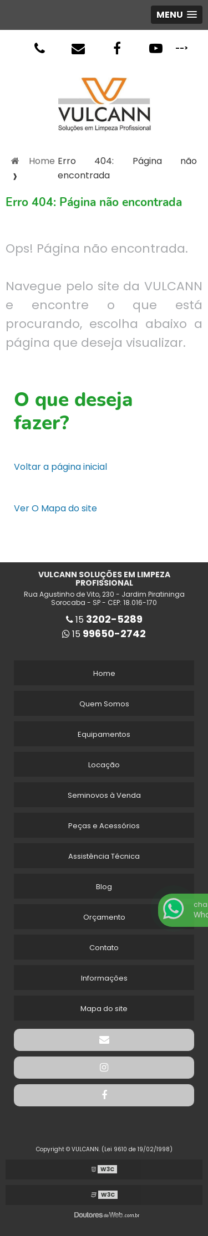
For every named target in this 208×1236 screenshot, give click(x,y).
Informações (104, 978)
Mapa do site (104, 1008)
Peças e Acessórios (104, 825)
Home (104, 673)
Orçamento (104, 917)
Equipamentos (104, 734)
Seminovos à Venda (104, 795)
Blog (104, 886)
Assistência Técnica (104, 856)
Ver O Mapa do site (55, 508)
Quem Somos (104, 704)
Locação (104, 765)
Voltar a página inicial (60, 466)
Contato (104, 947)
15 (104, 619)
